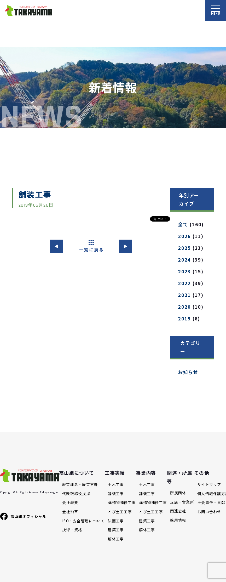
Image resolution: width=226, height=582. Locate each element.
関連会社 (178, 510)
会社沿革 (70, 511)
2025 (184, 247)
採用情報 (178, 520)
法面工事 (116, 520)
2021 (184, 294)
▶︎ (125, 246)
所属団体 (178, 492)
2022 (184, 283)
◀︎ (56, 246)
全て (183, 224)
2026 (184, 236)
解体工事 (116, 538)
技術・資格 (72, 529)
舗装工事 (116, 493)
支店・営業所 (182, 502)
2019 (184, 318)
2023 (184, 271)
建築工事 (116, 529)
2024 (184, 259)
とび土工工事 (120, 511)
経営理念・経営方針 (80, 484)
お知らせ (188, 372)
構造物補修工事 (122, 502)
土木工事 (116, 484)
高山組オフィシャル (23, 516)
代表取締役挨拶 (76, 493)
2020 (184, 306)
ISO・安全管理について (83, 520)
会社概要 (70, 502)
